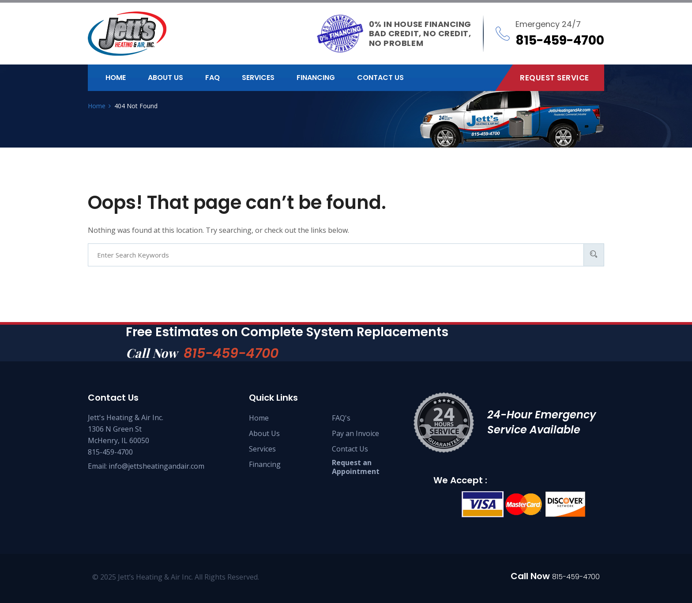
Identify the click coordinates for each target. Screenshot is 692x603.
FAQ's (341, 418)
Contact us (380, 77)
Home (115, 77)
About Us (264, 433)
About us (165, 77)
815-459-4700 (231, 353)
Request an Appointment (356, 467)
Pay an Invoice (355, 433)
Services (258, 77)
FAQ (212, 77)
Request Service (554, 77)
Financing (316, 77)
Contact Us (350, 449)
